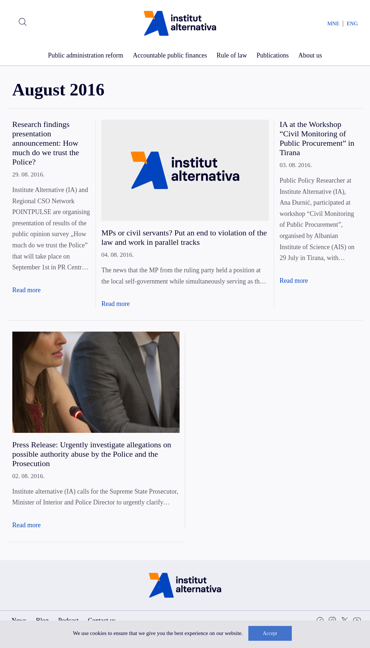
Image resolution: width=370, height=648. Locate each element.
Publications (273, 55)
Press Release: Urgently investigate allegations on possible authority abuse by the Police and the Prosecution (91, 454)
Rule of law (231, 55)
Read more (26, 290)
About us (310, 55)
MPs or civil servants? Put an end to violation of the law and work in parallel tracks (184, 237)
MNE (333, 23)
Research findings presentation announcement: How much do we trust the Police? (45, 143)
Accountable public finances (170, 55)
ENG (352, 23)
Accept (270, 633)
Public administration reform (85, 55)
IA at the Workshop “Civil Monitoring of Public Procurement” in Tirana (316, 138)
